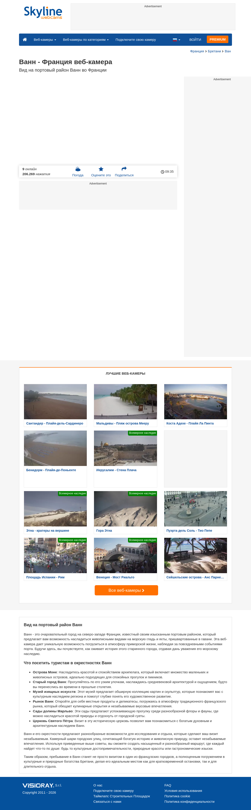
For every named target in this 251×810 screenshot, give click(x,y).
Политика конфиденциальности (189, 801)
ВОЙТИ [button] (195, 39)
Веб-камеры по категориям (86, 39)
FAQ (167, 785)
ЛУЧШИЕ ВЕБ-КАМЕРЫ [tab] (125, 373)
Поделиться (124, 171)
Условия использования (183, 791)
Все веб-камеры (126, 590)
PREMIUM (218, 39)
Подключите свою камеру (136, 39)
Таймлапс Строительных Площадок (121, 796)
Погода (77, 171)
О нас (97, 785)
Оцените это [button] (101, 171)
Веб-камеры (45, 39)
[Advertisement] (153, 20)
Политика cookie (177, 796)
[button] (176, 39)
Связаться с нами (107, 801)
